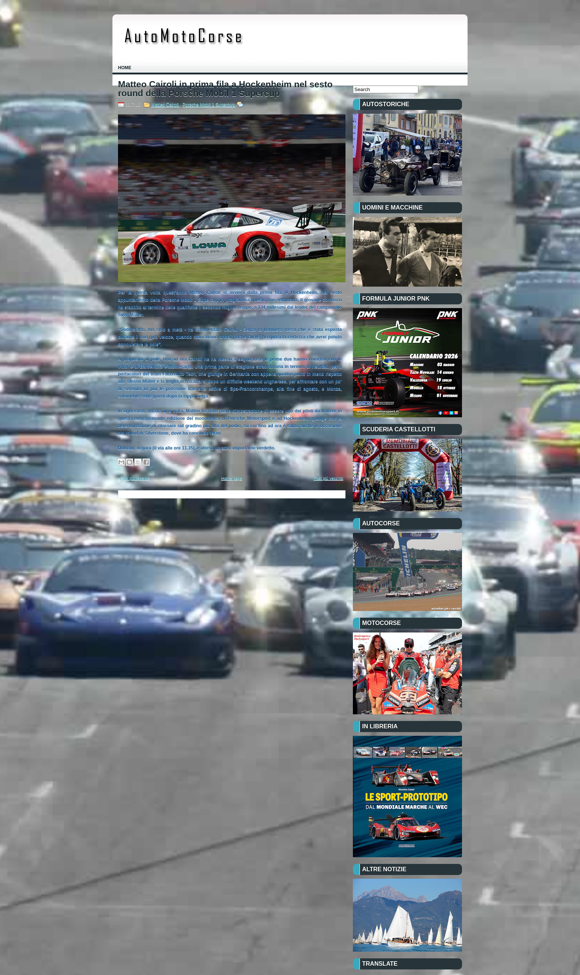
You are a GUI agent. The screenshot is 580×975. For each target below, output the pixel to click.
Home (124, 67)
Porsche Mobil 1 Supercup (209, 104)
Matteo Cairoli (165, 104)
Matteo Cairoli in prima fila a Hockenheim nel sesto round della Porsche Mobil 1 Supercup (225, 89)
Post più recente (135, 478)
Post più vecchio (328, 478)
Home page (231, 478)
